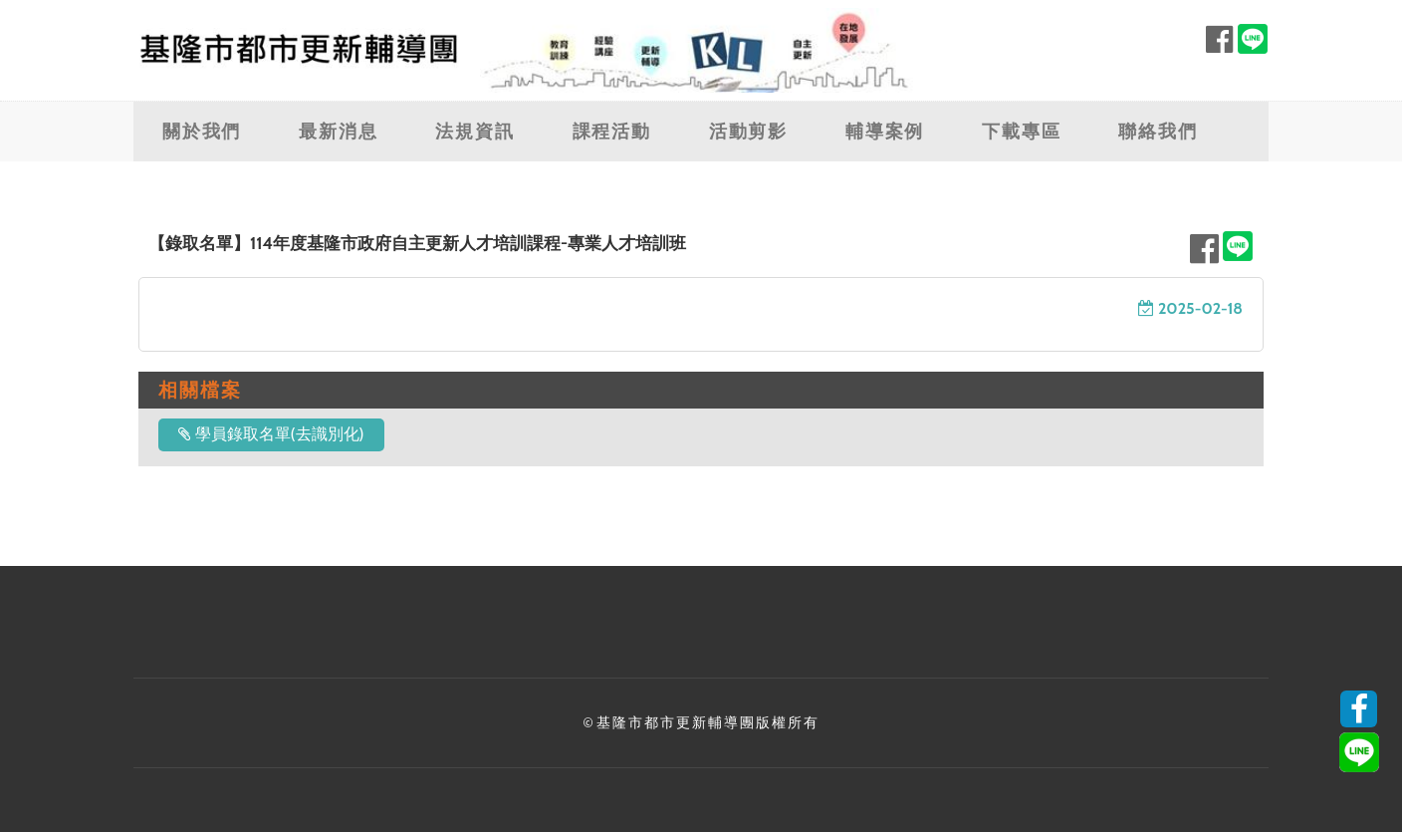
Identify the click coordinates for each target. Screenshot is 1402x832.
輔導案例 (884, 131)
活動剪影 (748, 131)
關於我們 (201, 131)
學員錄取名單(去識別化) (271, 433)
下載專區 (1021, 131)
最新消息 (338, 131)
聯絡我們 (1157, 131)
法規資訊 (474, 131)
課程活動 (612, 131)
